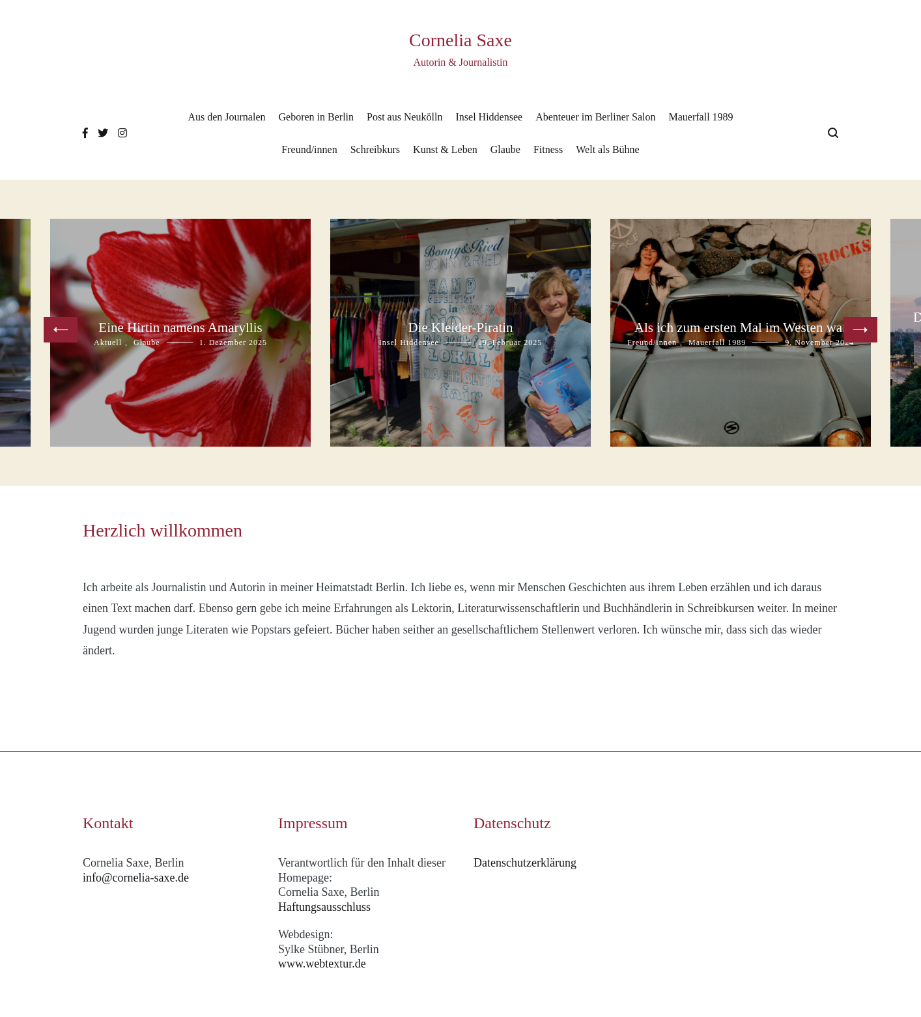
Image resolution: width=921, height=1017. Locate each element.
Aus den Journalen (226, 116)
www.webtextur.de (322, 963)
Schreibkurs (375, 149)
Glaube (505, 149)
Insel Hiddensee (488, 116)
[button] (61, 329)
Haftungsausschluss (324, 906)
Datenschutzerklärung (525, 862)
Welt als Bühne (607, 149)
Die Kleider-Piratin (460, 327)
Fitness (548, 149)
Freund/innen (309, 149)
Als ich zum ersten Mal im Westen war (740, 327)
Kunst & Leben (445, 149)
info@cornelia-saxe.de (136, 877)
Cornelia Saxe (460, 40)
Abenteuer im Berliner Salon (595, 116)
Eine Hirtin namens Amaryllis (180, 327)
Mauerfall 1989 (701, 116)
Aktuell (108, 342)
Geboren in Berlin (316, 116)
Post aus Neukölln (404, 116)
